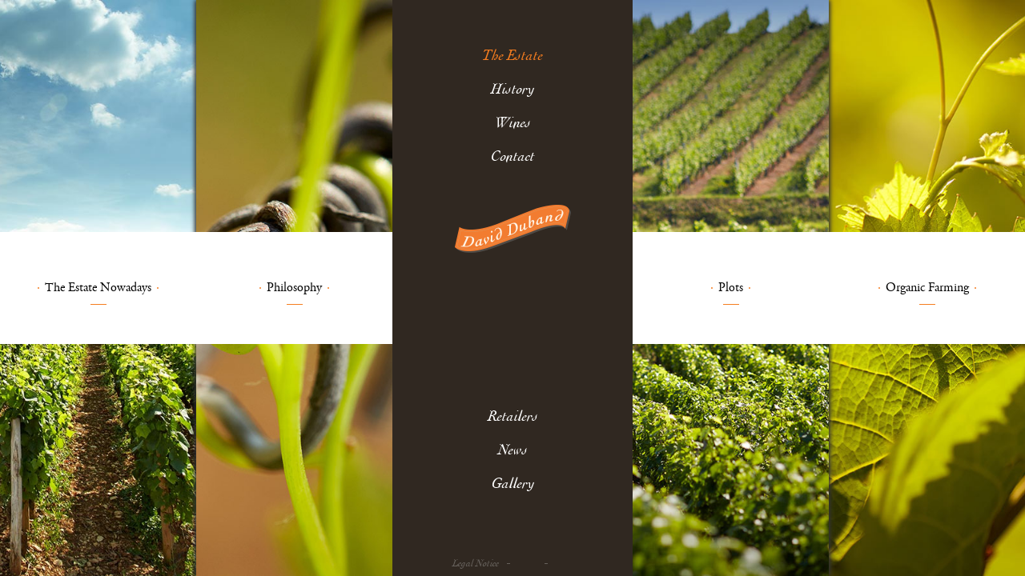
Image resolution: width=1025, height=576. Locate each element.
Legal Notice (475, 563)
